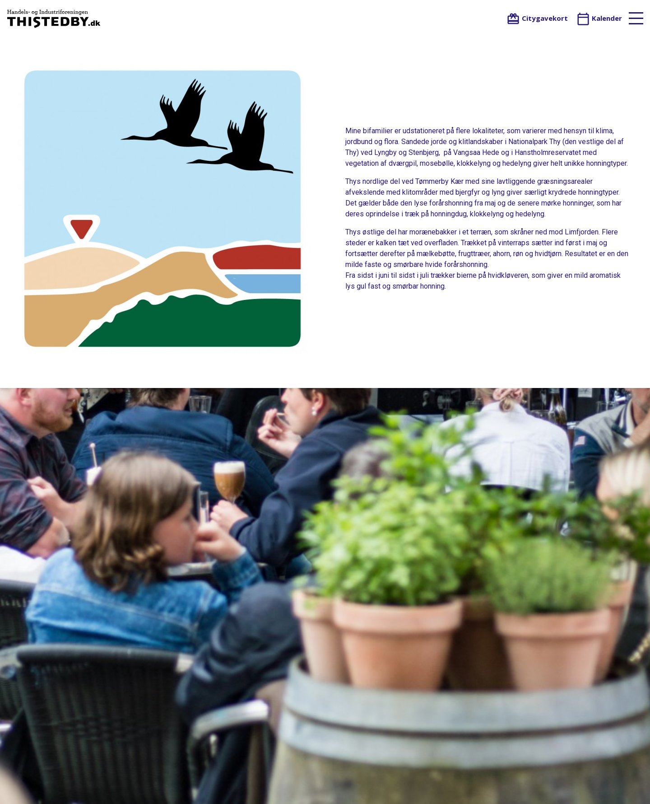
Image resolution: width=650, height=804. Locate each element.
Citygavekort (537, 18)
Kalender (599, 18)
